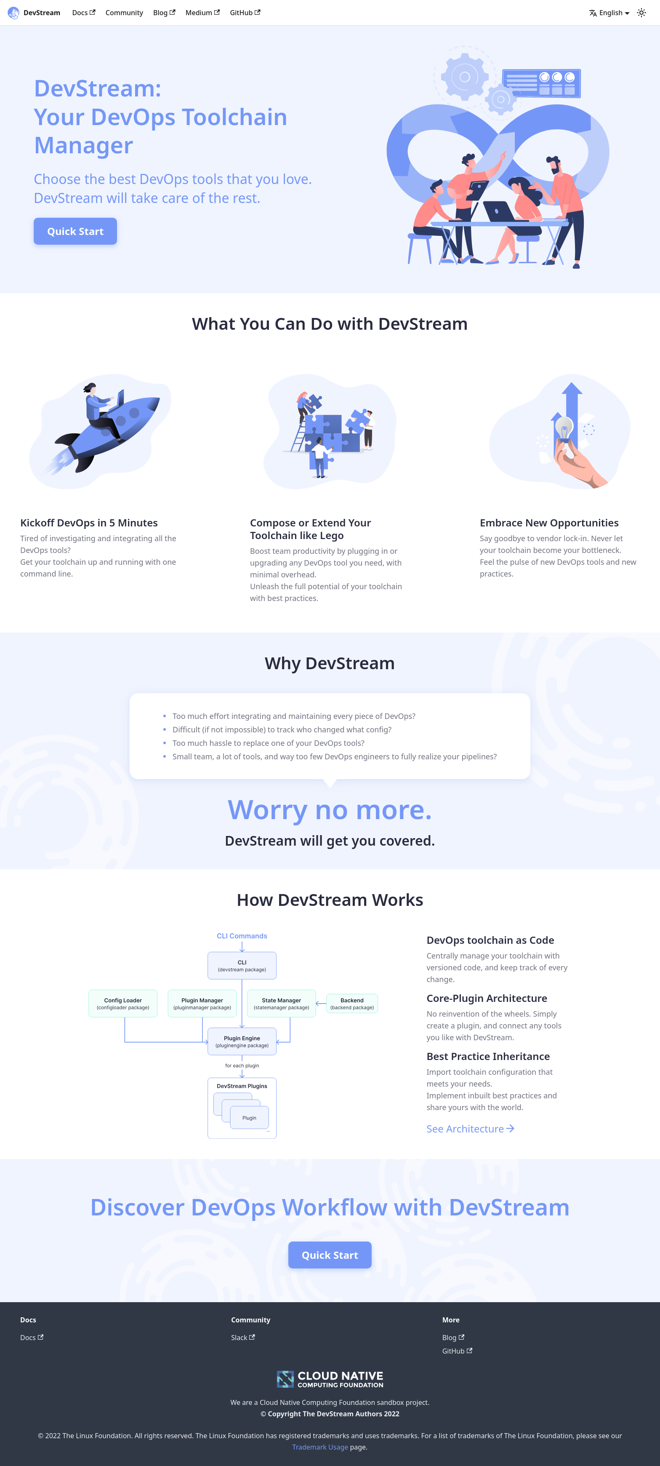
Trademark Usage (321, 1447)
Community (124, 12)
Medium (203, 12)
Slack (243, 1337)
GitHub (245, 12)
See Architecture (471, 1128)
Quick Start (75, 231)
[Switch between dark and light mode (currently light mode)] (641, 12)
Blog (164, 12)
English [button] (606, 12)
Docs (83, 12)
